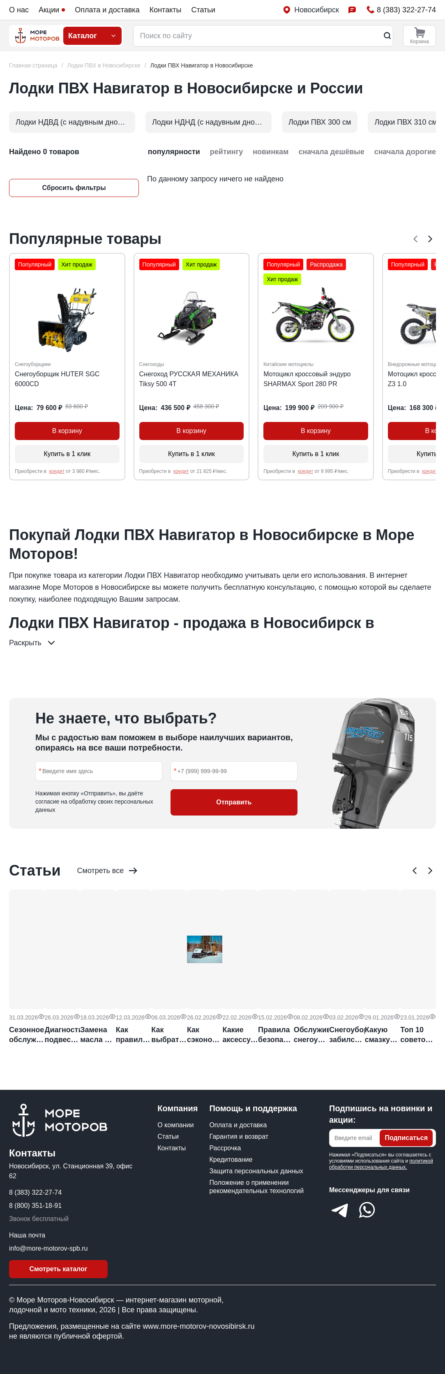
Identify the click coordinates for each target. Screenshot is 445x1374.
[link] (201, 66)
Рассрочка (225, 1148)
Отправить (233, 802)
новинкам (270, 152)
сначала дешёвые (331, 152)
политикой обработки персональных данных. (381, 1164)
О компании (175, 1124)
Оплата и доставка (107, 10)
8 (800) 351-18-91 (35, 1205)
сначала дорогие (405, 152)
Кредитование (230, 1159)
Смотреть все (108, 870)
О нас (19, 10)
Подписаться (406, 1137)
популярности (174, 152)
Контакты (166, 10)
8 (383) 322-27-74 (35, 1192)
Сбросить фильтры (74, 187)
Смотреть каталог (59, 1268)
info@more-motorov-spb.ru (48, 1248)
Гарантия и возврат (238, 1136)
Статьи (203, 10)
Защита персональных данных (256, 1171)
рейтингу (226, 152)
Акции (52, 10)
